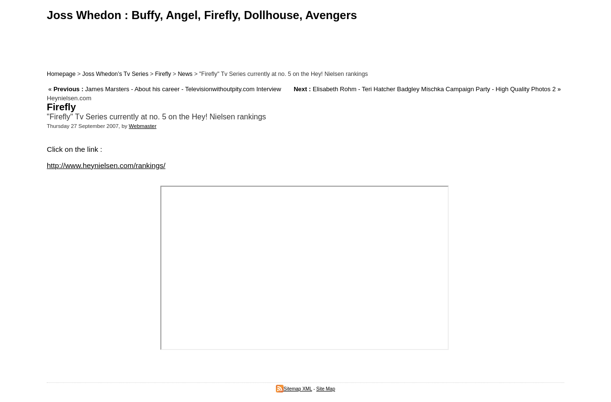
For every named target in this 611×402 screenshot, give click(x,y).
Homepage (61, 74)
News (185, 74)
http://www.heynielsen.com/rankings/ (106, 165)
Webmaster (143, 126)
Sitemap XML (294, 388)
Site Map (325, 388)
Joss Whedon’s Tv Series (115, 74)
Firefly (163, 74)
